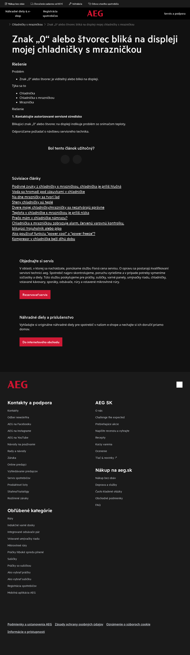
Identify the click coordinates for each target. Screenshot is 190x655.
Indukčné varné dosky (21, 525)
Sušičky (12, 558)
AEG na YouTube (18, 437)
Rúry (10, 518)
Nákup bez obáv (15, 3)
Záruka (12, 457)
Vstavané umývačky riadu (23, 538)
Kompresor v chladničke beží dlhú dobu (43, 238)
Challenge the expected (110, 417)
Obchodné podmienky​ (109, 498)
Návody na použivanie (21, 444)
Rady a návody (17, 451)
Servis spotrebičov (19, 478)
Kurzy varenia (103, 444)
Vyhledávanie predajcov (23, 471)
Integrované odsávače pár (24, 531)
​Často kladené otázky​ (108, 491)
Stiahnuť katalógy (18, 491)
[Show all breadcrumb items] (6, 23)
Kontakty (13, 410)
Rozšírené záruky (18, 498)
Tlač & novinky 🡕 (106, 457)
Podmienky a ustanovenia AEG (30, 624)
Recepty (100, 437)
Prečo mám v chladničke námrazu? (39, 217)
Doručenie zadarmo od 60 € (47, 3)
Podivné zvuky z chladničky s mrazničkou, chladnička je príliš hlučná (66, 186)
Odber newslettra (18, 417)
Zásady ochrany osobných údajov (79, 624)
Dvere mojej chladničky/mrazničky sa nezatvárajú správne (58, 207)
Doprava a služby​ (106, 484)
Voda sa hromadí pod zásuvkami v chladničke (48, 191)
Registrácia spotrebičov (22, 585)
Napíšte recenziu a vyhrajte (112, 430)
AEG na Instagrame (19, 430)
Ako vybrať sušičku (19, 579)
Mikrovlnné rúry (17, 545)
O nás (99, 410)
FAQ (98, 505)
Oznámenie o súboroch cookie (128, 624)
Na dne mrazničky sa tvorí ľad (36, 196)
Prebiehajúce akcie (107, 424)
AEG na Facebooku (19, 424)
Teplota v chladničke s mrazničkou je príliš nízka (50, 212)
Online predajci (17, 464)
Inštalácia (75, 3)
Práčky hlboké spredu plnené (26, 552)
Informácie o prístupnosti (26, 632)
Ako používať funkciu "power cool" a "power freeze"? (53, 233)
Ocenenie (101, 451)
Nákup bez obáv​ (105, 478)
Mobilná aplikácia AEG (22, 592)
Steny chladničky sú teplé (32, 201)
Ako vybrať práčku (19, 572)
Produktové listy (18, 484)
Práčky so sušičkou (19, 565)
